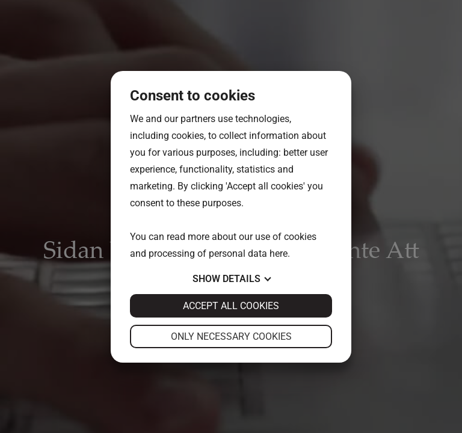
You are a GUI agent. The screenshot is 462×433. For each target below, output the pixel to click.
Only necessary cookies (231, 336)
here (279, 253)
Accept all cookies (231, 306)
